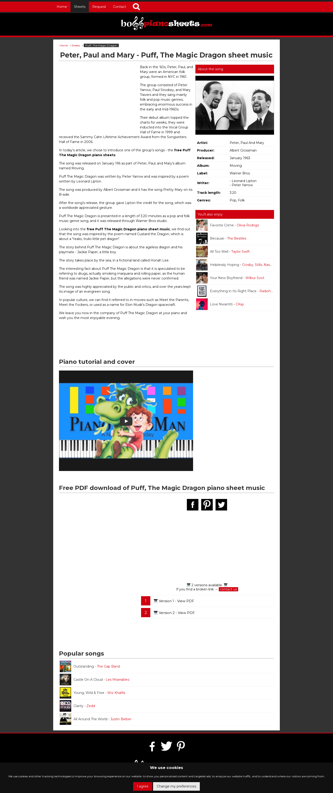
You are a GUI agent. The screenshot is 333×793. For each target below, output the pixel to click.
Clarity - (77, 706)
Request (99, 7)
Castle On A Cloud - (94, 679)
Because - (221, 238)
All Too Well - (223, 251)
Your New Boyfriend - (230, 278)
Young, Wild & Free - (92, 693)
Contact (119, 7)
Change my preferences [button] (176, 786)
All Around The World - (95, 719)
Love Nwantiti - (220, 304)
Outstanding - (90, 666)
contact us (228, 589)
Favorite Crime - (227, 225)
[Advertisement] (98, 98)
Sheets (79, 7)
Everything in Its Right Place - (235, 291)
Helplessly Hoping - (235, 264)
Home (62, 7)
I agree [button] (142, 786)
